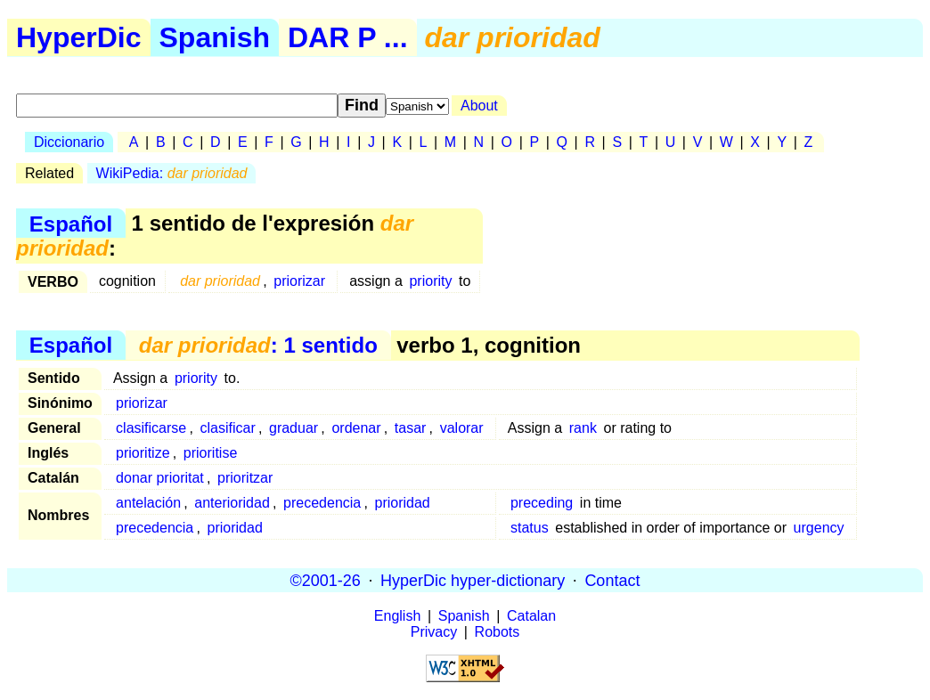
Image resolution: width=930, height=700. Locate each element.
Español (70, 223)
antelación (148, 502)
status (529, 527)
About (479, 105)
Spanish (214, 37)
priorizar (299, 281)
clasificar (227, 427)
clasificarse (151, 427)
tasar (411, 427)
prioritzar (245, 477)
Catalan (531, 615)
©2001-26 (325, 580)
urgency (819, 527)
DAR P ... (348, 37)
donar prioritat (160, 477)
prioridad (402, 502)
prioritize (142, 452)
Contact (612, 580)
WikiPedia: (172, 173)
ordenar (355, 427)
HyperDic (79, 37)
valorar (462, 427)
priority (430, 281)
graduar (293, 427)
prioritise (210, 452)
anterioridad (232, 502)
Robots (497, 631)
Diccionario (69, 142)
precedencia (322, 502)
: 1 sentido (258, 345)
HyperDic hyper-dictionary (472, 580)
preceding (541, 502)
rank (583, 427)
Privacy (434, 631)
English (397, 615)
